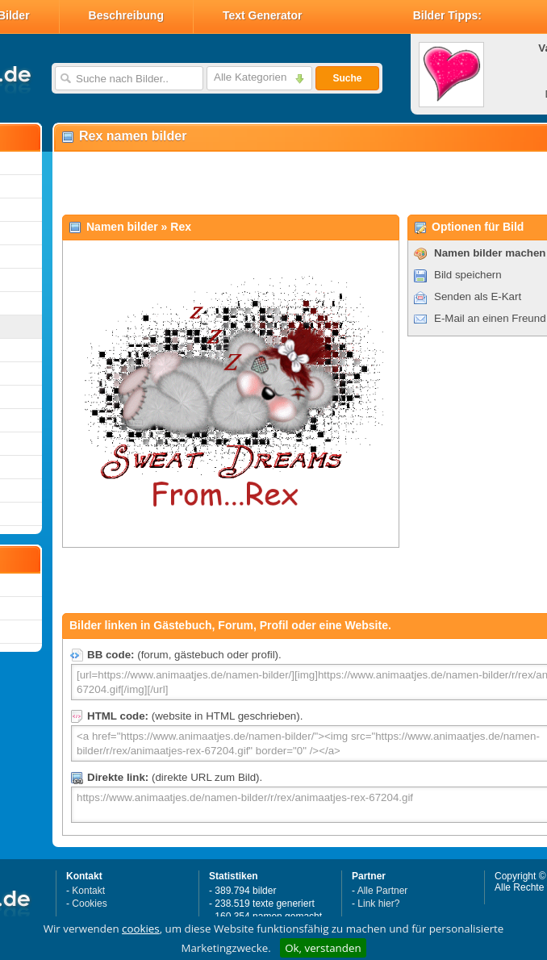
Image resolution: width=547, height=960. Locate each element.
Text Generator (263, 15)
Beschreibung (126, 15)
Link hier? (378, 903)
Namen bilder (122, 226)
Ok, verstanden (323, 948)
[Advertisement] (243, 182)
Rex (180, 226)
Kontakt (88, 890)
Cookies (89, 903)
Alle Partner (382, 890)
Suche (346, 78)
